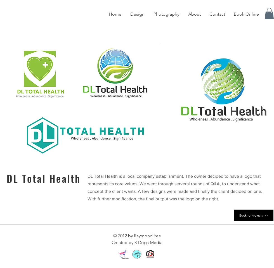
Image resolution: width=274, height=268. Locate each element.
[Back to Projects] (253, 215)
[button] (269, 13)
